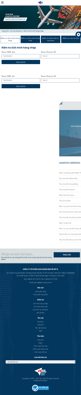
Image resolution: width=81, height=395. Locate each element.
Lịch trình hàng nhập (40, 304)
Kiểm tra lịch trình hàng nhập (33, 31)
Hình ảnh (40, 340)
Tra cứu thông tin (16, 31)
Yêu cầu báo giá (40, 328)
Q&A (40, 331)
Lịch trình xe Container (40, 310)
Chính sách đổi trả (40, 352)
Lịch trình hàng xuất (40, 307)
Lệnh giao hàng (40, 291)
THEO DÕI (67, 255)
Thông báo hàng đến (40, 294)
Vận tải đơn (40, 313)
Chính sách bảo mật (40, 346)
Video (41, 343)
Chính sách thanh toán (40, 349)
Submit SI (40, 325)
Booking (40, 322)
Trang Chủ (5, 31)
